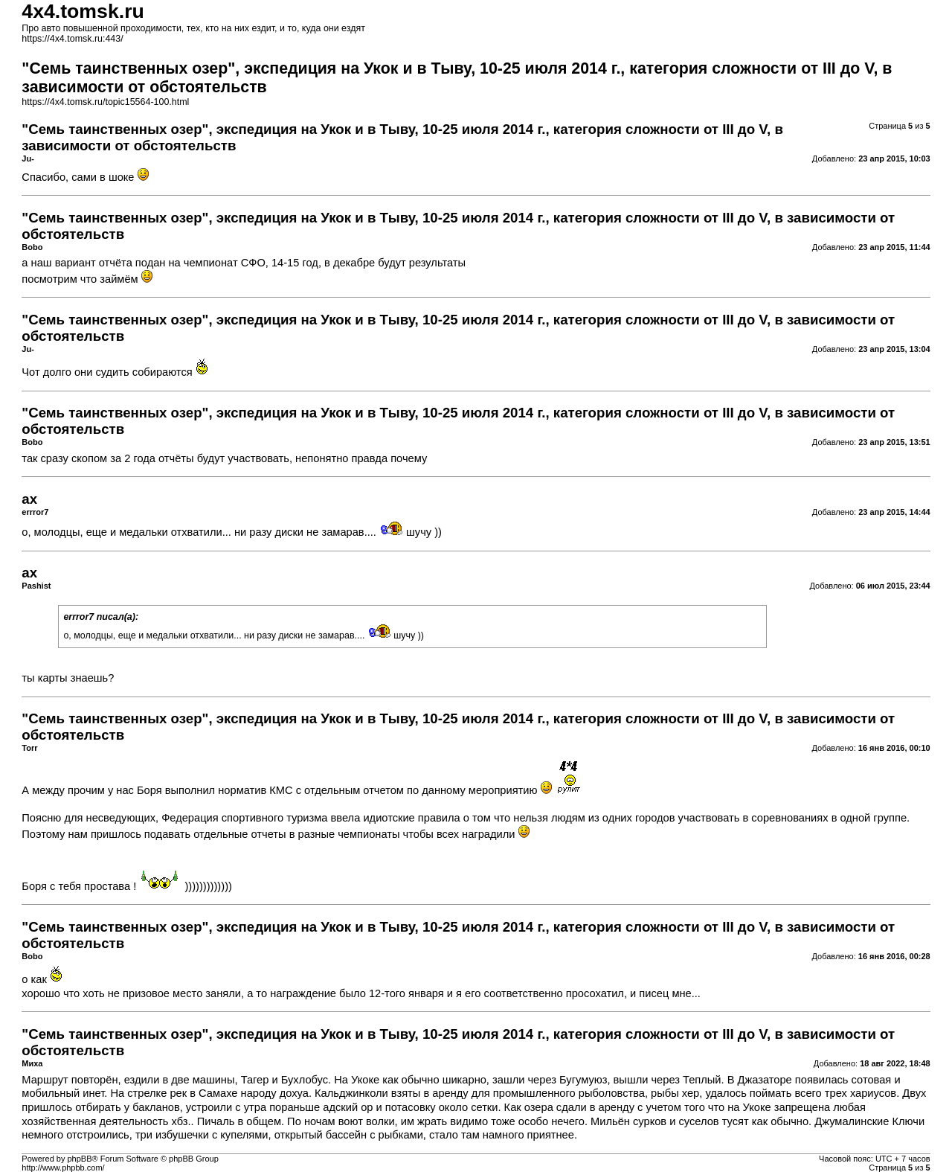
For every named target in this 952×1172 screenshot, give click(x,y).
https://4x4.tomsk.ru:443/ (72, 38)
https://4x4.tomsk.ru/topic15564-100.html (105, 102)
